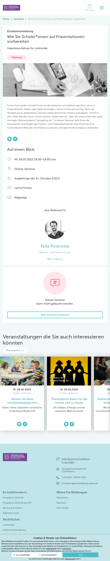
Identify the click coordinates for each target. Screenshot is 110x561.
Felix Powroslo (55, 246)
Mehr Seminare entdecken (55, 315)
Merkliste (61, 503)
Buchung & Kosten (12, 508)
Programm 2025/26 (13, 498)
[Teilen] (15, 139)
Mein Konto (62, 508)
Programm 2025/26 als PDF (17, 503)
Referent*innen (11, 513)
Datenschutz (51, 549)
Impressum (8, 525)
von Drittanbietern (47, 555)
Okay (80, 555)
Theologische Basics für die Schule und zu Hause (69, 401)
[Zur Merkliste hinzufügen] (9, 139)
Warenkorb (62, 498)
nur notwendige (21, 555)
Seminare (19, 19)
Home (6, 19)
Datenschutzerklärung (14, 530)
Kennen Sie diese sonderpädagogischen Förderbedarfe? (22, 401)
